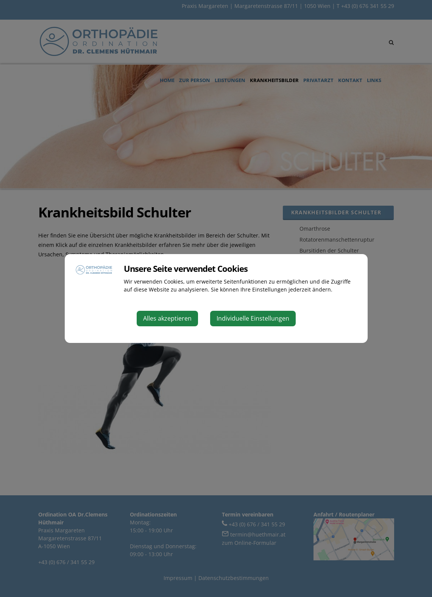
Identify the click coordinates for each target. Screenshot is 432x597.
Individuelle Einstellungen (253, 318)
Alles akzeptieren (167, 318)
